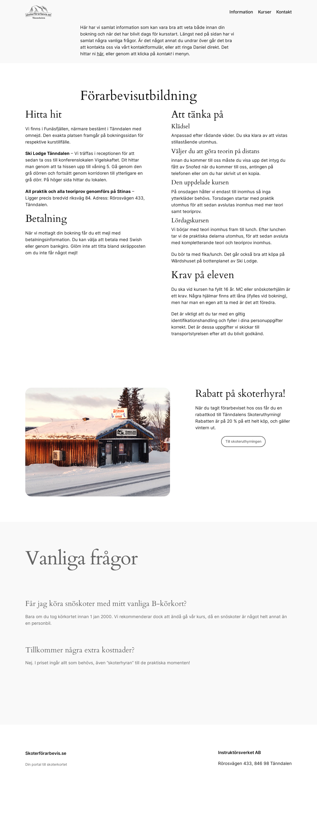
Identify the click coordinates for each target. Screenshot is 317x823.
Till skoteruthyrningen (243, 441)
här (100, 53)
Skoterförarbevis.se (45, 753)
